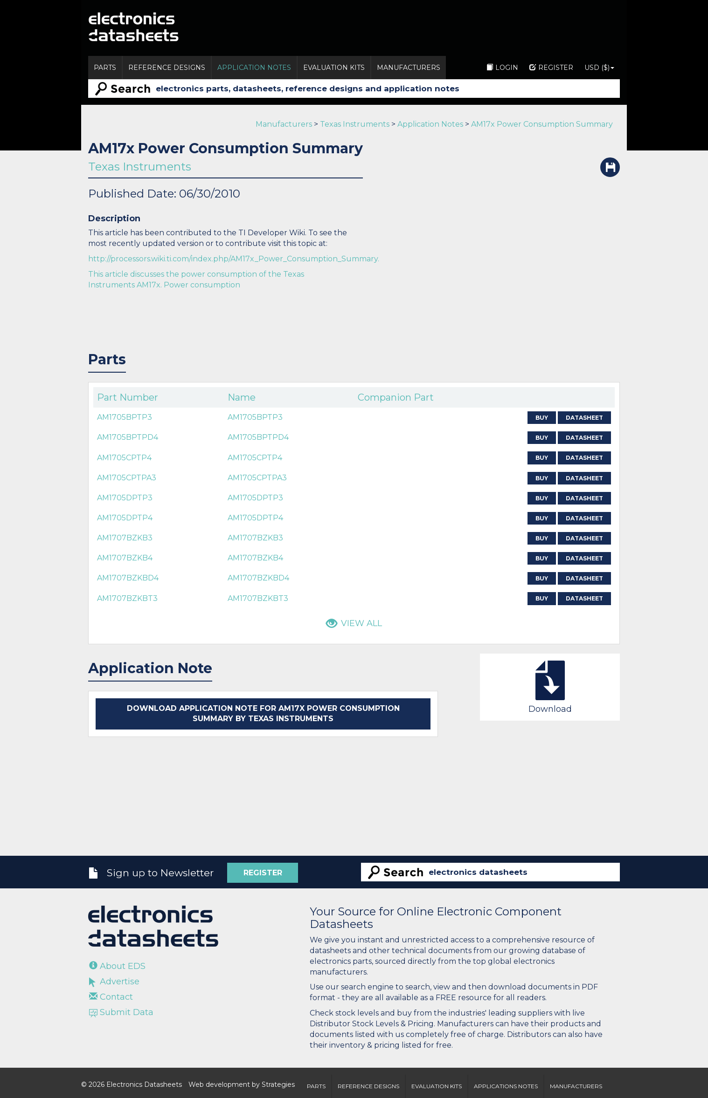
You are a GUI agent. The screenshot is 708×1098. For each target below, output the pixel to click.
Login (502, 67)
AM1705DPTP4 (125, 517)
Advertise (114, 981)
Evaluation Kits (334, 67)
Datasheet (584, 417)
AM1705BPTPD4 (127, 437)
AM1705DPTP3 (125, 497)
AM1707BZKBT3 (127, 598)
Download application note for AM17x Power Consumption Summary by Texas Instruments (263, 713)
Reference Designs (166, 67)
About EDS (117, 966)
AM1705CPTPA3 (126, 477)
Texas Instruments (354, 124)
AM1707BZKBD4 (128, 577)
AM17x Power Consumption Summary (542, 124)
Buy (541, 417)
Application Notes (254, 67)
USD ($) (599, 67)
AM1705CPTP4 (124, 457)
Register (551, 67)
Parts (105, 67)
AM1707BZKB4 (125, 557)
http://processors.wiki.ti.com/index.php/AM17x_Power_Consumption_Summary (233, 258)
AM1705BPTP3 (124, 417)
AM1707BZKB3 (125, 537)
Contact (111, 997)
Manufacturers (408, 67)
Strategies (278, 1084)
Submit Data (121, 1012)
